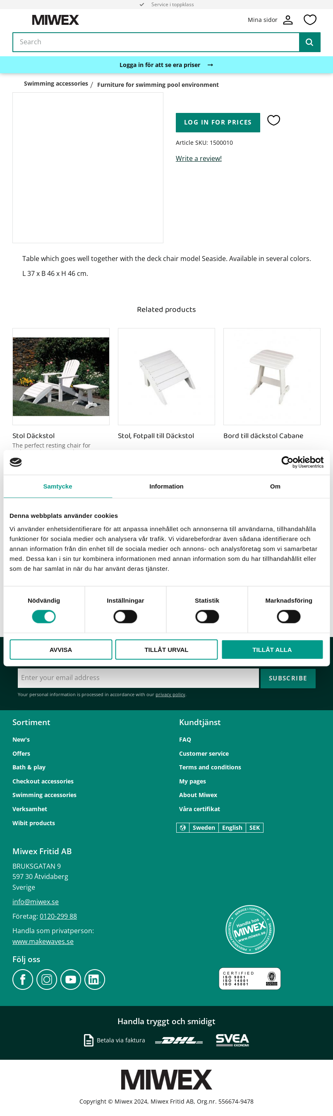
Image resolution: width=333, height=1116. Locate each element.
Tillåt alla (272, 649)
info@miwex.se (35, 901)
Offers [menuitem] (21, 753)
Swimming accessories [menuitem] (44, 794)
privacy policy (170, 694)
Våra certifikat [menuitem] (199, 808)
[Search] (309, 43)
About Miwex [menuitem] (198, 794)
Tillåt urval (166, 649)
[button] (310, 20)
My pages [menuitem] (192, 781)
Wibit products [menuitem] (33, 822)
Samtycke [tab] (57, 486)
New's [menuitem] (21, 739)
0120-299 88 (58, 915)
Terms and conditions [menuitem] (210, 767)
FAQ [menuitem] (185, 739)
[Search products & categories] (166, 43)
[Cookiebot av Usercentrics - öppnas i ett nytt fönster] (287, 462)
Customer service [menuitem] (204, 753)
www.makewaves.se (43, 941)
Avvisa (61, 649)
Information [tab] (166, 486)
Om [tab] (275, 486)
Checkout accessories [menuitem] (43, 781)
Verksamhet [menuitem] (29, 808)
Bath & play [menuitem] (29, 767)
